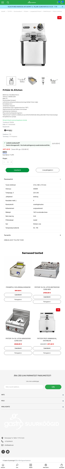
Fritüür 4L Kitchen (57, 11)
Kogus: (5, 158)
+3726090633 (9, 441)
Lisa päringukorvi (47, 170)
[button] (17, 466)
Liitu (53, 387)
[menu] (2, 2)
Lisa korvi (17, 170)
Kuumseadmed (18, 11)
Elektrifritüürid (47, 11)
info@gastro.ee (9, 445)
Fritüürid (26, 11)
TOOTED (9, 11)
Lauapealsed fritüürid (35, 11)
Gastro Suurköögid (9, 460)
